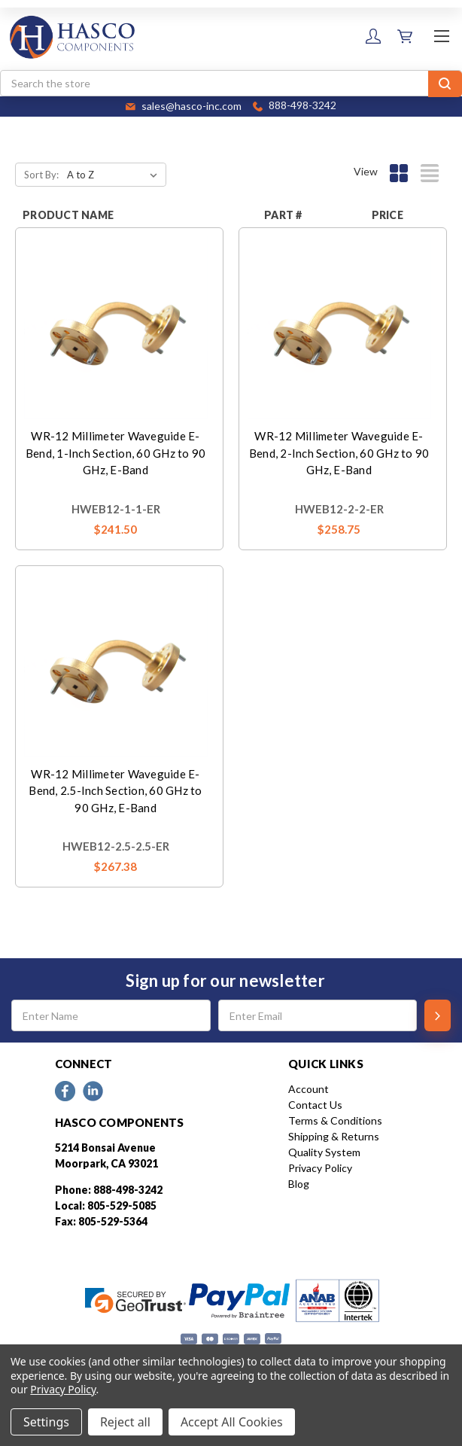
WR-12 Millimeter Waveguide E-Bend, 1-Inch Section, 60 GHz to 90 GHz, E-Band (116, 452)
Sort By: (41, 175)
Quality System (324, 1152)
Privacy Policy (320, 1167)
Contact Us (315, 1104)
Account (308, 1088)
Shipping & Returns (333, 1136)
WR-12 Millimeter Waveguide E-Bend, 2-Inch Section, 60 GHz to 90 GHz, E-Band (339, 452)
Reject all (125, 1422)
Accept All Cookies (232, 1422)
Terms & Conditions (335, 1120)
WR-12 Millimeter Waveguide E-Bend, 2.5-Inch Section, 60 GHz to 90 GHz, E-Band (115, 790)
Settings (46, 1422)
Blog (298, 1183)
